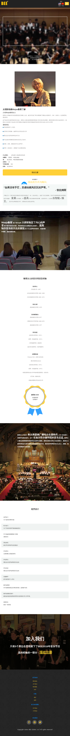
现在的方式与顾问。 (38, 182)
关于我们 (35, 684)
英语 (59, 5)
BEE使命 (35, 681)
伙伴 (35, 689)
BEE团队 (35, 686)
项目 (35, 697)
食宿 (35, 700)
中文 (63, 5)
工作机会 (35, 711)
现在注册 (35, 172)
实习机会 (35, 708)
